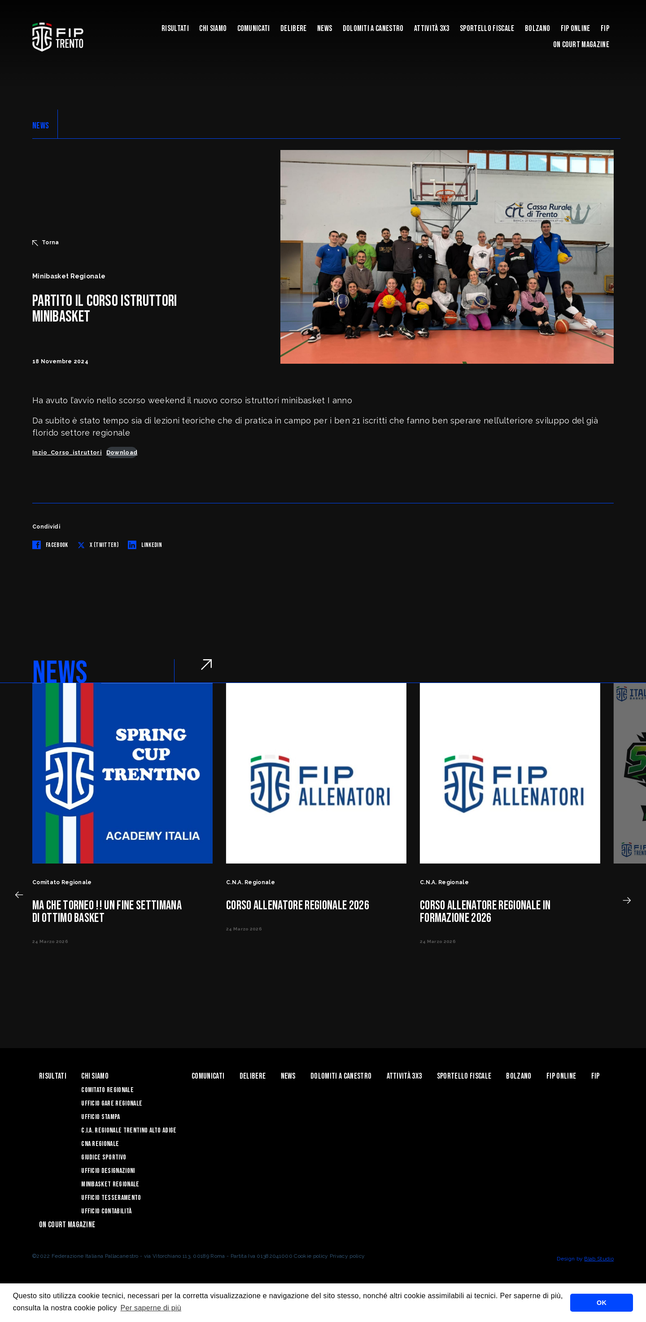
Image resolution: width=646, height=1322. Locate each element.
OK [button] (602, 1302)
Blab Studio (599, 1259)
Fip (605, 28)
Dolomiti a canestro (373, 28)
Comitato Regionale (107, 1090)
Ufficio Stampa (100, 1117)
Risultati (175, 28)
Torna (45, 242)
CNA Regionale (100, 1144)
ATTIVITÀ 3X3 (432, 28)
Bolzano (537, 28)
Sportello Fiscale (487, 28)
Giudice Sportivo (103, 1157)
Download (122, 452)
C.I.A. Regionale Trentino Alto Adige (129, 1130)
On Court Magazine (581, 44)
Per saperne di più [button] (150, 1308)
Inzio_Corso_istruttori (67, 452)
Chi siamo (213, 28)
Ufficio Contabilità (106, 1211)
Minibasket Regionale (110, 1184)
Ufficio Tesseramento (111, 1198)
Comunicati (253, 28)
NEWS (40, 125)
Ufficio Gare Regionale (111, 1103)
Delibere (293, 28)
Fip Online (575, 28)
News (324, 28)
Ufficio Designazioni (108, 1171)
